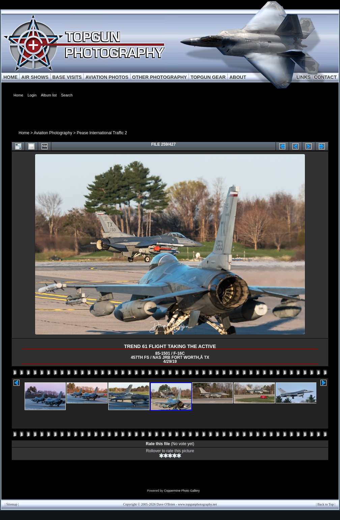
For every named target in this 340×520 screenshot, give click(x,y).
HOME (10, 77)
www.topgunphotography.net (197, 504)
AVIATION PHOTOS (107, 77)
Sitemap (12, 504)
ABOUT (237, 77)
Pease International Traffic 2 (102, 133)
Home (24, 133)
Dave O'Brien (166, 504)
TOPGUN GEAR (208, 77)
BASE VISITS (67, 77)
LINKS (303, 77)
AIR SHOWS (35, 77)
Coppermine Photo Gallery (182, 490)
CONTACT (325, 77)
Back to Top (325, 504)
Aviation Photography (53, 133)
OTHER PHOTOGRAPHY (159, 77)
